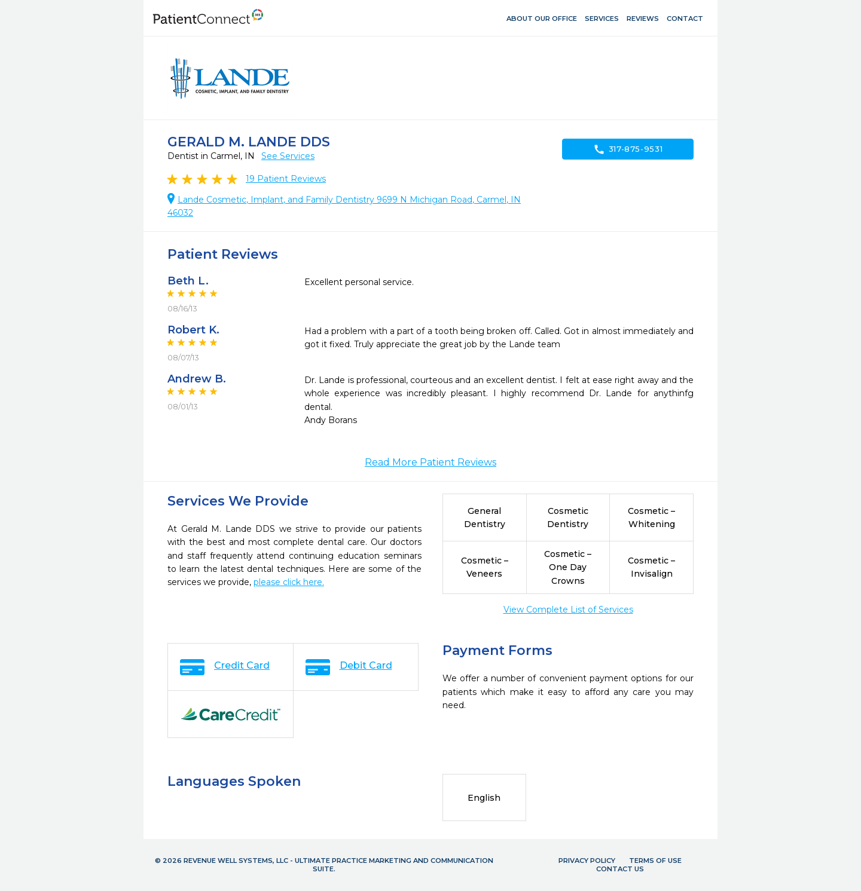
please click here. (289, 582)
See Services (288, 156)
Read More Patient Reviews (430, 462)
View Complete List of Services (568, 609)
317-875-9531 (628, 149)
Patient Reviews (286, 178)
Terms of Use (655, 860)
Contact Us (620, 869)
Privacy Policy (586, 860)
